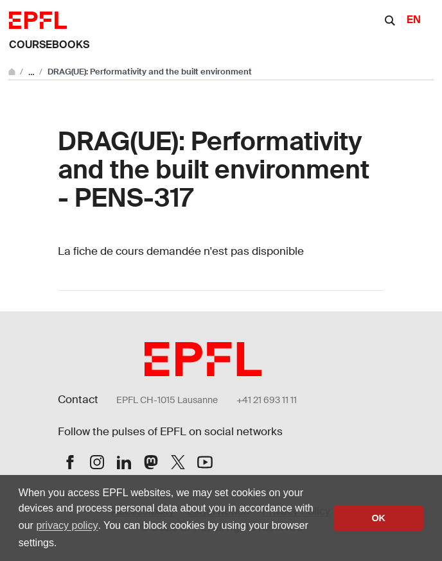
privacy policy (67, 525)
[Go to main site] (12, 71)
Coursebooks (49, 44)
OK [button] (378, 518)
